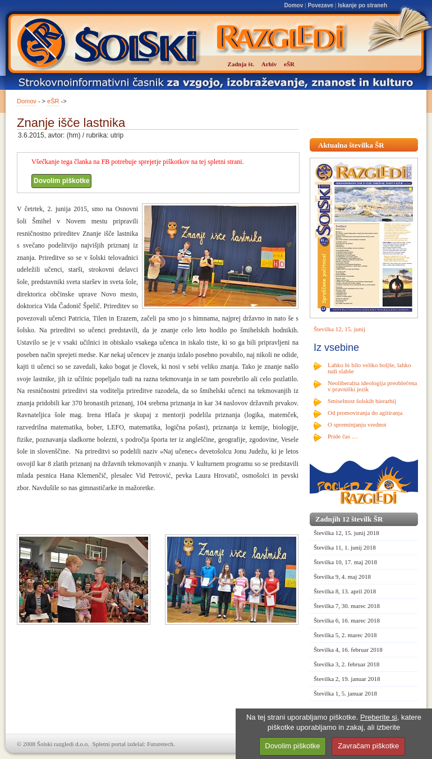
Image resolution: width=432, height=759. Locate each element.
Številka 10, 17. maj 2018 (345, 562)
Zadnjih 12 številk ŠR (349, 519)
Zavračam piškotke (368, 746)
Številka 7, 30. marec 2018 (347, 605)
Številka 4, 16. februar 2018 (348, 649)
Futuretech (160, 743)
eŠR (53, 101)
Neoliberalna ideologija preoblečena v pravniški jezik (372, 385)
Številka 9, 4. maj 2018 (342, 576)
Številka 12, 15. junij (339, 329)
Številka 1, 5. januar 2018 (345, 693)
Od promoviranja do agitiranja (365, 412)
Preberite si (378, 717)
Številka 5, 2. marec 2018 (345, 635)
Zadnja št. (240, 64)
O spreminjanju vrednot (357, 424)
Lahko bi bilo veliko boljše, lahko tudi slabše (369, 368)
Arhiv (269, 64)
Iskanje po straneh (362, 5)
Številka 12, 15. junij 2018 (346, 532)
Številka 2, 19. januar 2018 (347, 678)
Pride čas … (343, 436)
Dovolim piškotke (61, 181)
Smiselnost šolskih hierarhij (362, 400)
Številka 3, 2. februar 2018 (346, 664)
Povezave (320, 5)
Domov (293, 5)
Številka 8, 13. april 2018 (345, 591)
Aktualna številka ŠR (351, 145)
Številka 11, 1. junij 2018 (345, 547)
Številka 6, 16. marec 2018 (347, 620)
